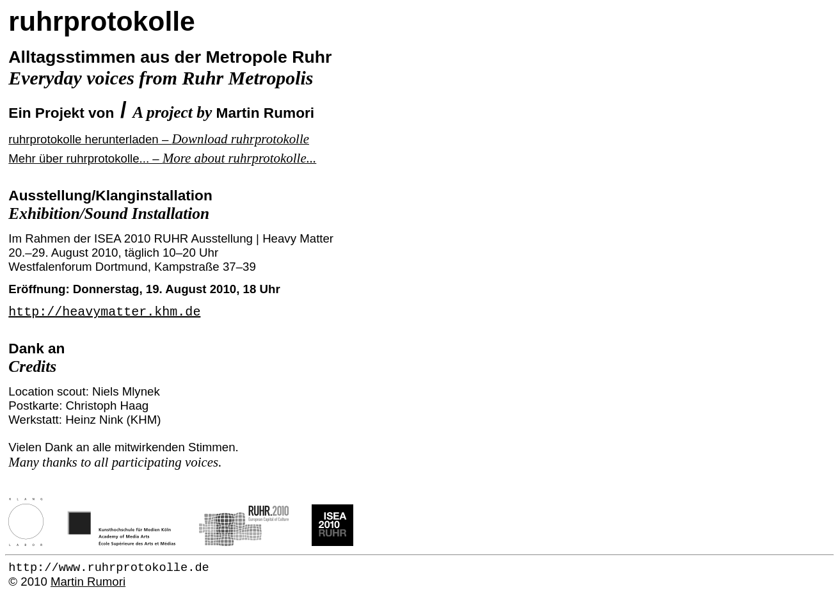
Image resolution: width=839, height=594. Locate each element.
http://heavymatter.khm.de (104, 312)
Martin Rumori (88, 581)
